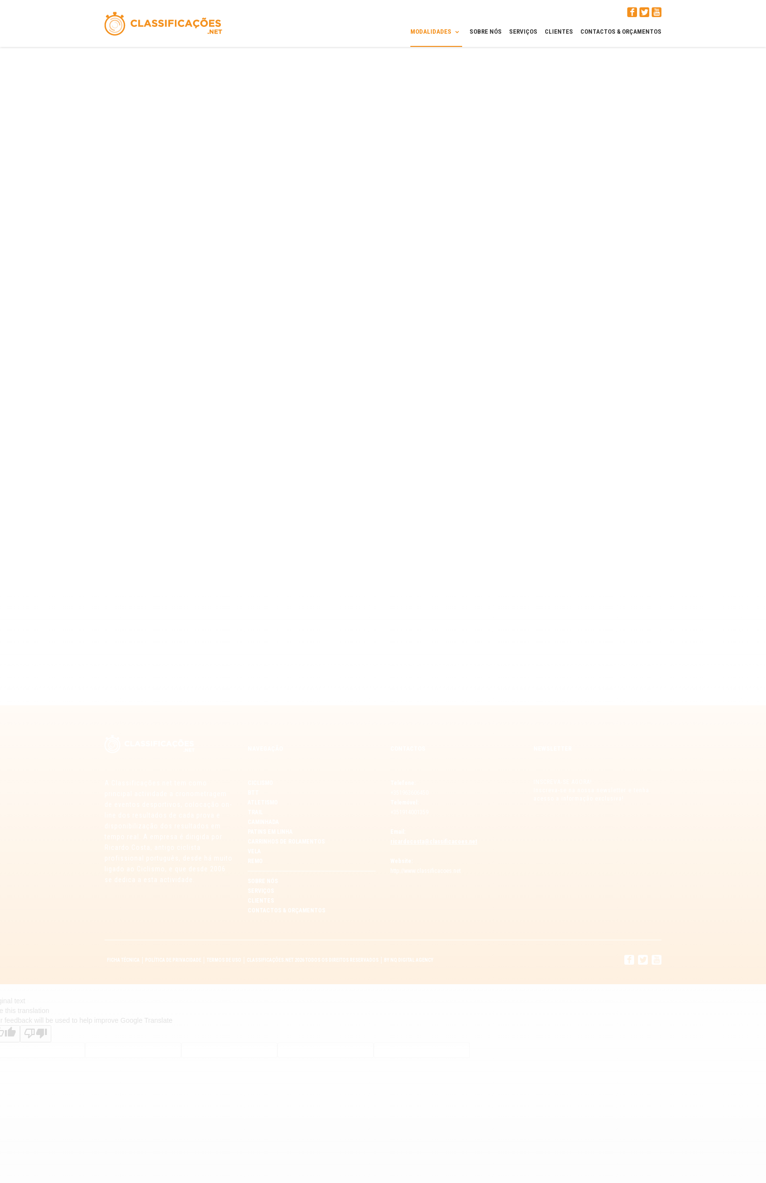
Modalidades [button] (436, 31)
